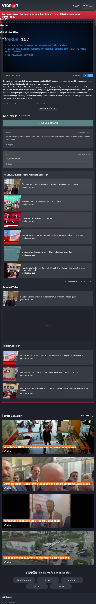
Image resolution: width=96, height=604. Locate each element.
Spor (80, 546)
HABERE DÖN (85, 281)
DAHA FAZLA (87, 415)
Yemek (49, 553)
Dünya (37, 546)
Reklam (5, 575)
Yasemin (76, 598)
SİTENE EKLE (71, 281)
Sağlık (58, 546)
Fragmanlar (16, 546)
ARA (75, 6)
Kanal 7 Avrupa (37, 598)
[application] (48, 46)
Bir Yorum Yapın (48, 123)
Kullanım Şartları (8, 569)
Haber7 (60, 598)
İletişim (5, 580)
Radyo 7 (27, 598)
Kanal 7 (17, 598)
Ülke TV (47, 598)
